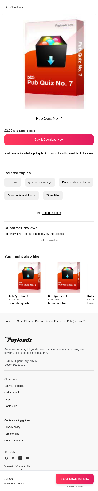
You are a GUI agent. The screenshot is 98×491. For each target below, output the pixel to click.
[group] (27, 284)
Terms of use (11, 433)
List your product (14, 385)
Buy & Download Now (49, 139)
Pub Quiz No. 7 (76, 321)
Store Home (15, 7)
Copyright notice (13, 440)
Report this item (49, 212)
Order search (12, 392)
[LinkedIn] (20, 458)
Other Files (53, 195)
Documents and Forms (76, 182)
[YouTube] (27, 458)
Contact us (10, 405)
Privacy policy (12, 427)
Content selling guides (17, 420)
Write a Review (49, 240)
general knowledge (40, 182)
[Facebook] (6, 458)
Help (7, 399)
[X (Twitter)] (13, 457)
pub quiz (12, 182)
